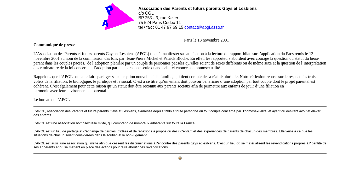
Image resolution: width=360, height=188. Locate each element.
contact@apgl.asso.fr (204, 27)
